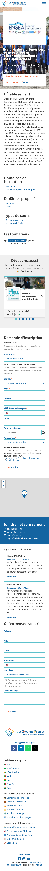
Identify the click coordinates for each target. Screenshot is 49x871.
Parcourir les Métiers (15, 802)
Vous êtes (9, 670)
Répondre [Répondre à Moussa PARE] (11, 617)
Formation (9, 354)
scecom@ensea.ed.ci (16, 532)
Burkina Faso (11, 768)
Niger (8, 780)
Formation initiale (14, 223)
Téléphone (9, 661)
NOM (7, 389)
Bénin (8, 764)
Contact (26, 82)
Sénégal (9, 784)
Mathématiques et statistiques (20, 189)
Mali (7, 776)
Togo (7, 788)
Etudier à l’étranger (14, 813)
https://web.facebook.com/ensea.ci (23, 538)
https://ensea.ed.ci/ (15, 535)
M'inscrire (13, 467)
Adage (39, 865)
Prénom (8, 399)
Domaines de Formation (16, 798)
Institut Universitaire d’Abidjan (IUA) (30, 296)
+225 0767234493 (14, 529)
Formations (31, 76)
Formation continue (15, 220)
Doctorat (10, 203)
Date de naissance (13, 428)
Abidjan (31, 65)
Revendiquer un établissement (20, 827)
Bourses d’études (13, 809)
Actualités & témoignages (17, 817)
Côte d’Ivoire (11, 772)
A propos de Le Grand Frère (18, 835)
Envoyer (12, 711)
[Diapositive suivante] (42, 297)
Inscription (12, 82)
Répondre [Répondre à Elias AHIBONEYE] (11, 577)
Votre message (11, 691)
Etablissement (14, 76)
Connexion (10, 843)
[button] (44, 3)
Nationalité (10, 438)
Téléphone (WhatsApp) (15, 408)
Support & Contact (14, 839)
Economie (10, 186)
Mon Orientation (13, 805)
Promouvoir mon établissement (20, 831)
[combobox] (7, 413)
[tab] (16, 319)
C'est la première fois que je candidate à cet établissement (24, 459)
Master (9, 206)
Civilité (8, 379)
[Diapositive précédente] (7, 297)
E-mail (7, 418)
